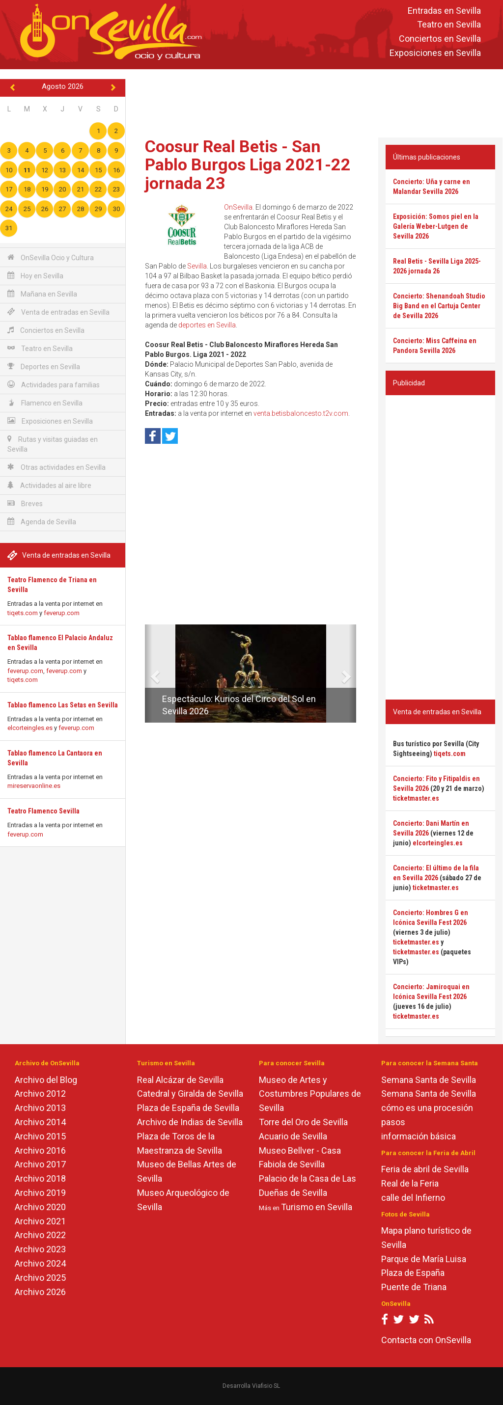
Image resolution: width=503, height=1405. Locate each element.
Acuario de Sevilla (293, 1136)
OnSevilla (238, 207)
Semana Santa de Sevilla (428, 1080)
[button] (148, 673)
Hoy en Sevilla (35, 275)
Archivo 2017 (40, 1164)
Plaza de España (413, 1273)
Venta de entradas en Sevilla (58, 312)
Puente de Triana (414, 1287)
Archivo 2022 (40, 1235)
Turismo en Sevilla (316, 1207)
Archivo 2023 (40, 1249)
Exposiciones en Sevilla (435, 53)
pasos (393, 1122)
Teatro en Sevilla (449, 25)
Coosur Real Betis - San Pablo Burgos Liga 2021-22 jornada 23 (248, 164)
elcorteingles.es (30, 727)
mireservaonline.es (33, 785)
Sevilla (197, 266)
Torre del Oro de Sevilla (303, 1122)
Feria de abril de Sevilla (425, 1169)
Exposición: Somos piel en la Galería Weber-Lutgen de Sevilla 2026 (435, 226)
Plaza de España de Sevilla (188, 1108)
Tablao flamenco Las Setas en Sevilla (62, 705)
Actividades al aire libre (49, 485)
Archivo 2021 (40, 1221)
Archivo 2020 (40, 1207)
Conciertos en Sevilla (440, 39)
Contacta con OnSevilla (426, 1340)
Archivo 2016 (40, 1150)
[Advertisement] (316, 101)
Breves (25, 503)
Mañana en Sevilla (42, 294)
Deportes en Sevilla (43, 366)
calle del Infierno (413, 1197)
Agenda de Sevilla (41, 521)
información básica (418, 1136)
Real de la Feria (410, 1183)
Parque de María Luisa (423, 1259)
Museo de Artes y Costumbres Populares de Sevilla (310, 1094)
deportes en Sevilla (207, 325)
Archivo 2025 (40, 1277)
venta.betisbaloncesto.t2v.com (300, 413)
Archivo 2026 (40, 1292)
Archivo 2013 (40, 1108)
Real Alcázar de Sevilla (180, 1080)
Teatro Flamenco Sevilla (43, 811)
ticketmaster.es (416, 798)
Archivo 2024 (40, 1263)
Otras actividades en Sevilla (56, 467)
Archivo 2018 (40, 1178)
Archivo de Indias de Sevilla (190, 1122)
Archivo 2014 (40, 1122)
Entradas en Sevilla (444, 10)
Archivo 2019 (40, 1193)
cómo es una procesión (427, 1108)
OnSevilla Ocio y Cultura (50, 257)
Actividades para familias (53, 384)
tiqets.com (22, 613)
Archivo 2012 (40, 1093)
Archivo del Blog (46, 1080)
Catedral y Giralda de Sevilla (190, 1093)
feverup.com (62, 613)
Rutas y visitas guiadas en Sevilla (52, 444)
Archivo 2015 (40, 1136)
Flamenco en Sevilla (45, 403)
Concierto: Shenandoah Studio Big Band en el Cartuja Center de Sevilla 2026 (439, 306)
